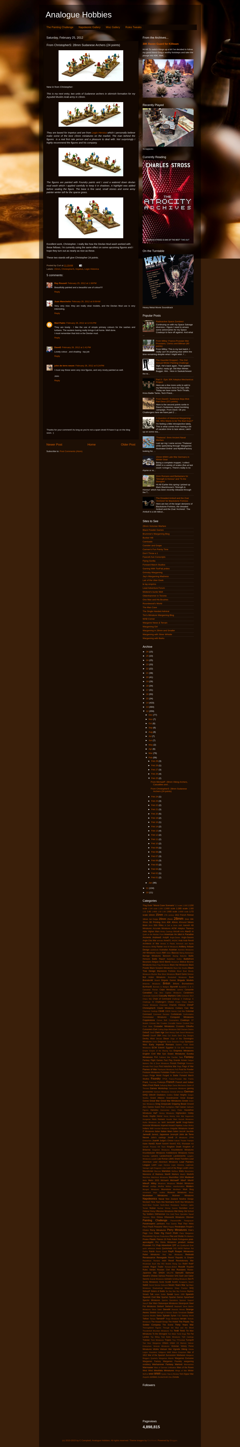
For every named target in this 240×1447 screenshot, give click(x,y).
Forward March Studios (154, 565)
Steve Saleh (157, 1309)
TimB (176, 1331)
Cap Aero (158, 993)
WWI (151, 1374)
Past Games (171, 1224)
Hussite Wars (171, 1119)
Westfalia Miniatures (164, 1370)
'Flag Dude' (148, 905)
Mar (151, 753)
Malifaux (175, 1171)
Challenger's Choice (164, 1002)
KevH (158, 1143)
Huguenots (189, 1116)
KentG (152, 1143)
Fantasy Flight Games (153, 1060)
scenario (168, 1279)
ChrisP (190, 1005)
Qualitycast (184, 1245)
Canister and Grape (152, 545)
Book (191, 977)
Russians (181, 1269)
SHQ (191, 1288)
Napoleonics (150, 1198)
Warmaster (148, 1367)
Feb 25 (155, 778)
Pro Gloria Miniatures (165, 1242)
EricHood (151, 1440)
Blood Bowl (182, 971)
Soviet (170, 1294)
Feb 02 (155, 873)
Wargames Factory (152, 1361)
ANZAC (175, 941)
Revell (171, 1261)
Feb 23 (155, 801)
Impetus (79, 269)
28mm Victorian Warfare (154, 526)
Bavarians (147, 962)
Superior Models (149, 1316)
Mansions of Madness (153, 1174)
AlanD (188, 931)
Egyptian (170, 1048)
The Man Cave (150, 607)
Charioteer (163, 1005)
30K (192, 919)
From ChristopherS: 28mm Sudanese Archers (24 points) (169, 790)
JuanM (155, 1140)
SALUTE (170, 1273)
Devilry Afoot (149, 1038)
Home (91, 444)
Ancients (147, 937)
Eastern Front (182, 1045)
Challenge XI (188, 999)
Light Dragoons (156, 1168)
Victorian (175, 1346)
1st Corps (153, 919)
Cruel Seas (147, 1026)
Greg (157, 1104)
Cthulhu (190, 1026)
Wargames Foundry (172, 1361)
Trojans (168, 1340)
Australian (163, 950)
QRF (174, 1245)
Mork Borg (188, 1189)
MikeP (183, 1180)
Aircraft (176, 931)
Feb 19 (155, 818)
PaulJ (145, 1227)
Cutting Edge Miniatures (167, 1029)
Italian (157, 1131)
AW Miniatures (149, 953)
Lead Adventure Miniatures (165, 1162)
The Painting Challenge (59, 27)
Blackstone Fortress (166, 971)
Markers (175, 1174)
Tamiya (152, 1319)
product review (186, 1242)
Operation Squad (187, 1214)
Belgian (155, 962)
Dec (151, 715)
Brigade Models (185, 980)
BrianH (157, 980)
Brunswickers (188, 984)
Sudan (190, 1312)
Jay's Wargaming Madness (156, 576)
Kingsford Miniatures (160, 1150)
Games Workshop (159, 1088)
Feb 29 (155, 761)
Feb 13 (155, 831)
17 (147, 690)
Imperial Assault (168, 1125)
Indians (146, 1128)
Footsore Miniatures (151, 1072)
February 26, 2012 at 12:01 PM (81, 323)
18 (147, 686)
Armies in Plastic (167, 944)
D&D (179, 1029)
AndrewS (156, 937)
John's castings (158, 1137)
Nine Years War (158, 1202)
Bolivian (190, 974)
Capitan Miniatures (173, 993)
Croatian (164, 1023)
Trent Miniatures (157, 1340)
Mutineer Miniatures (183, 1195)
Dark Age (159, 1032)
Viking (184, 1349)
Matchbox (146, 1177)
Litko (164, 1168)
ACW (174, 928)
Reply (57, 292)
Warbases (181, 1355)
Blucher (154, 974)
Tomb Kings (181, 1334)
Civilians (179, 1008)
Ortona (160, 1217)
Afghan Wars (153, 931)
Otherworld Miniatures (174, 1217)
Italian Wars (166, 1131)
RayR (171, 1251)
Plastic (152, 1239)
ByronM (174, 986)
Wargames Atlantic (166, 1358)
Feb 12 (155, 835)
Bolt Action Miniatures (154, 977)
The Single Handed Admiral (156, 611)
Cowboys (184, 1020)
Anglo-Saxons (187, 937)
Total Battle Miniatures (170, 1337)
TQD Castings (188, 1337)
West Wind (148, 1370)
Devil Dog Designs (186, 1036)
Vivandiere (153, 1352)
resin (164, 1261)
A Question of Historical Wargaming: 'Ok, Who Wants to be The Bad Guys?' (174, 419)
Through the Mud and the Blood (178, 1328)
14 (147, 703)
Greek (185, 1101)
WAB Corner (149, 619)
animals (160, 941)
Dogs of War (176, 1039)
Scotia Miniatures (150, 1282)
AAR (180, 925)
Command (147, 1014)
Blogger (173, 1440)
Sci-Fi (191, 1279)
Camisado (148, 541)
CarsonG (154, 996)
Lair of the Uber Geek (153, 580)
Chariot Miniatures (150, 1005)
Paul (180, 1224)
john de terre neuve (64, 365)
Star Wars (153, 1303)
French (170, 1081)
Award (158, 953)
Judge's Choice (167, 1140)
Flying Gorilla (149, 561)
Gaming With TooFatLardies (156, 568)
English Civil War (152, 1054)
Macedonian (148, 1171)
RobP (191, 1264)
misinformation (178, 1186)
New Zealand (171, 1199)
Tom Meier (172, 1334)
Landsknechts (180, 1156)
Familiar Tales (177, 1057)
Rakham (187, 1248)
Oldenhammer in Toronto (155, 596)
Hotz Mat (180, 1116)
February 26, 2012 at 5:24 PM (90, 365)
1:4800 (154, 912)
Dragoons (162, 1042)
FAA (156, 1057)
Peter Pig (159, 1233)
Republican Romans (151, 1261)
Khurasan (186, 1144)
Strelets (153, 1312)
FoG (176, 1069)
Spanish (190, 1294)
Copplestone (149, 1020)
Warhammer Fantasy (162, 1364)
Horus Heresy (169, 1116)
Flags (179, 1066)
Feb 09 (155, 847)
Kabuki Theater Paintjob (184, 1141)
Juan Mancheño (62, 301)
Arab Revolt (188, 940)
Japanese (164, 1134)
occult (191, 1208)
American (169, 934)
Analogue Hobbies (79, 14)
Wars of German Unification (165, 1367)
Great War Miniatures (170, 1101)
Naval (161, 1199)
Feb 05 (155, 864)
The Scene (168, 1325)
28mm (178, 919)
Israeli (191, 1128)
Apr (151, 749)
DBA (159, 1035)
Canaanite (189, 990)
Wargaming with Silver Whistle (157, 634)
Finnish (173, 1063)
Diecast (159, 1039)
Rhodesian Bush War (151, 1264)
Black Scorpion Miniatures (161, 968)
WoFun (145, 1374)
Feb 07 (155, 856)
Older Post (128, 444)
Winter (191, 1370)
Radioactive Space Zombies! (170, 321)
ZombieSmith (163, 1377)
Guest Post (160, 1107)
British (166, 983)
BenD (161, 962)
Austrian (173, 949)
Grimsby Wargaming (153, 572)
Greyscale (166, 1104)
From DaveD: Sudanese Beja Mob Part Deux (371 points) (172, 400)
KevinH (165, 1144)
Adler (145, 931)
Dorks (155, 1042)
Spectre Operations (170, 1300)
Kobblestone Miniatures (176, 1153)
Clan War (189, 1008)
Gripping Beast (179, 1104)
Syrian (173, 1315)
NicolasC (147, 1202)
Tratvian (146, 1340)
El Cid (177, 1048)
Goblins (170, 1095)
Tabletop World (188, 1316)
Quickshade (167, 1248)
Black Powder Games (153, 530)
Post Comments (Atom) (71, 451)
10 (147, 892)
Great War (155, 1101)
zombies (153, 1377)
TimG (182, 1331)
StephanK (178, 1306)
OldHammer (160, 1214)
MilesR (146, 1183)
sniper (157, 1294)
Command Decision (161, 1014)
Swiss (159, 1315)
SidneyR (146, 1291)
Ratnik (151, 1251)
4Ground (182, 922)
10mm (152, 915)
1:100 (185, 905)
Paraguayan (189, 1221)
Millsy (153, 1183)
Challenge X (177, 999)
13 (147, 707)
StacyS (145, 1303)
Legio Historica (91, 269)
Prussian (147, 1245)
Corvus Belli (162, 1020)
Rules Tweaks (133, 27)
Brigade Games (168, 980)
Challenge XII (148, 1002)
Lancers (154, 1156)
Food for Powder (186, 1069)
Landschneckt (166, 1156)
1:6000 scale (183, 912)
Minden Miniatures (185, 1183)
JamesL (155, 1134)
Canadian (147, 992)
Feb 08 (155, 852)
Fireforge (181, 1063)
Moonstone (166, 1189)
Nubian (153, 1208)
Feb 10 (155, 843)
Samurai (189, 1272)
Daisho (191, 1029)
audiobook (154, 950)
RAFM (180, 1248)
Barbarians (189, 953)
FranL (145, 1082)
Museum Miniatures (176, 1192)
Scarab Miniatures (157, 1279)
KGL (179, 1144)
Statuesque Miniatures (168, 1303)
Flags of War (188, 1066)
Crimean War (154, 1023)
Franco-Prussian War (178, 1079)
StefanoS (169, 1306)
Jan (151, 883)
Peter (151, 1233)
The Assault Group (159, 1322)
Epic (164, 1054)
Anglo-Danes (175, 937)
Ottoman (190, 1217)
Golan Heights (180, 1095)
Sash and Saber (186, 1276)
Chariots (172, 1005)
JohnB (170, 1137)
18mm (145, 919)
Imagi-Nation (188, 1122)
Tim (171, 1331)
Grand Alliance (157, 1098)
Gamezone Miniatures (177, 1088)
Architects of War (151, 943)
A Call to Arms (171, 925)
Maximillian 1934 (176, 1177)
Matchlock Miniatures (159, 1177)
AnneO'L (167, 940)
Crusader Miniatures (164, 1026)
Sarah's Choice (150, 1276)
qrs (178, 1245)
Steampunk (183, 1303)
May (151, 745)
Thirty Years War (184, 1325)
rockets (146, 1267)
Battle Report (158, 959)
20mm (162, 918)
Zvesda (175, 1377)
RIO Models (166, 1264)
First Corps (153, 1066)
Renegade (162, 1257)
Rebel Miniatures (151, 1254)
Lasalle (154, 1159)
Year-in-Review (173, 1374)
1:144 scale (153, 909)
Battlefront (189, 959)
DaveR (153, 1036)
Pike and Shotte (177, 1236)
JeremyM (174, 1134)
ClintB (161, 1011)
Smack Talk (148, 1294)
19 (147, 681)
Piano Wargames (187, 1233)
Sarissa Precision (166, 1276)
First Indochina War (167, 1066)
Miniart (145, 1186)
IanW (178, 1122)
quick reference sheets (152, 1248)
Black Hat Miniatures (179, 965)
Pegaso (171, 1227)
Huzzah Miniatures (186, 1119)
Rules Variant (149, 1270)
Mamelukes (189, 1171)
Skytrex (190, 1291)
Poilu (169, 1239)
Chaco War (147, 999)
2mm (187, 919)
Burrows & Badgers (161, 987)
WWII (157, 1373)
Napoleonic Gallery (89, 27)
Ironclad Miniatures (161, 1128)
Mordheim (177, 1189)
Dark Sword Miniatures (185, 1032)
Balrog (182, 953)
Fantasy (189, 1056)
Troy (174, 1340)
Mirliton (168, 1186)
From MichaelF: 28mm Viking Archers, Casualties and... (169, 783)
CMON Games (171, 1011)
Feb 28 (155, 765)
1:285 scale (182, 908)
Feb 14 (155, 826)
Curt (155, 1029)
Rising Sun (176, 1264)
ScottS (175, 1282)
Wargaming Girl (150, 626)
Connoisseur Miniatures (155, 1017)
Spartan (164, 1297)
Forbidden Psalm (168, 1072)
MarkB (167, 1174)
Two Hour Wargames (152, 1343)
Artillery (182, 946)
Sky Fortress (181, 1291)
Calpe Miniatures (167, 990)
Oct (151, 723)
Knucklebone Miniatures (182, 1150)
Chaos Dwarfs (188, 1002)
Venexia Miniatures (161, 1346)
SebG (145, 1285)
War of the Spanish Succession (162, 1355)
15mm (57, 269)
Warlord (178, 1364)
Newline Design (186, 1199)
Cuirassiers (148, 1029)
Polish (174, 1239)
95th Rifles (159, 925)
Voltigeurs (162, 1352)
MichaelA (165, 1180)
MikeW (191, 1180)
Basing (175, 956)
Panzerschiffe (175, 1221)
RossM (181, 1267)
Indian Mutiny (188, 1125)
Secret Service (154, 1285)
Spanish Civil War (151, 1297)
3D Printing (154, 922)
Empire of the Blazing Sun (160, 1051)
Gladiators (161, 1095)
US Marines (181, 1343)
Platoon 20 (161, 1239)
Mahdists (166, 1171)
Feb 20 (155, 814)
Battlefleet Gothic (174, 959)
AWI (164, 953)
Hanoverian (164, 1110)
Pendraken (180, 1226)
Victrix (156, 1349)
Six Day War (171, 1291)
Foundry (155, 1078)
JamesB (147, 1134)
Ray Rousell (60, 283)
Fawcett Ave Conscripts (154, 557)
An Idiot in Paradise (184, 934)
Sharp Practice (181, 1288)
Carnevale (147, 996)
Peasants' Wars (161, 1227)
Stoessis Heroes (178, 1309)
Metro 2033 (153, 1180)
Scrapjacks (183, 1282)
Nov (151, 719)
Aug (151, 732)
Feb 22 (155, 805)
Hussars (161, 1119)
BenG (168, 962)
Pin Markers (189, 1236)
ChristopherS (67, 269)
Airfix (182, 931)
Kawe (145, 1144)
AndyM (166, 937)
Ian (159, 1122)
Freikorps (161, 1082)
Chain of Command (162, 999)
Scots (161, 1282)
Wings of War (181, 1371)
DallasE (146, 1032)
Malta (181, 1171)
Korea (191, 1153)
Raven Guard (161, 1251)
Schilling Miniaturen (180, 1279)
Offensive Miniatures (165, 1211)
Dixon (166, 1038)
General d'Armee (176, 1092)
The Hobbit (173, 1322)
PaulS (150, 1227)
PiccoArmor (148, 1236)
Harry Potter (176, 1110)
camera (180, 990)
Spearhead (189, 1297)
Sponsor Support (186, 1300)
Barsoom (167, 956)
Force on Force (182, 1072)
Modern (190, 1186)
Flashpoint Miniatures (166, 1069)
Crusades (180, 1026)
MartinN (190, 1174)
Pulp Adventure (163, 1245)
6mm (145, 925)
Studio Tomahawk (179, 1313)
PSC (154, 1245)
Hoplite (152, 1116)
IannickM (171, 1122)
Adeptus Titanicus (186, 928)
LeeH (154, 1165)
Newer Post (54, 444)
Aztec (169, 953)
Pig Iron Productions (161, 1236)
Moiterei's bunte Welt (153, 592)
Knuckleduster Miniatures (154, 1153)
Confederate (176, 1014)
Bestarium (175, 962)
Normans (169, 1202)
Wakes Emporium (179, 1352)
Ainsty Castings (166, 931)
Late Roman (162, 1159)
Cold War (181, 1011)
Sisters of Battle (158, 1291)
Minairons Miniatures (166, 1183)
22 (147, 668)
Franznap (153, 1082)
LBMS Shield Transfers (179, 1159)
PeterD (168, 1233)
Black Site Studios (180, 968)
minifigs (153, 1186)
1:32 (144, 912)
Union (172, 1343)
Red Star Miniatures (173, 1254)
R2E (175, 1248)
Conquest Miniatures (182, 1017)
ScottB (168, 1282)
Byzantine (182, 987)
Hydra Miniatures (150, 1122)
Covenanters (174, 1020)
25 (147, 656)
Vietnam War (166, 1349)
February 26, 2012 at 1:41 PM (76, 347)
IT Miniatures (148, 1131)
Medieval (189, 1177)
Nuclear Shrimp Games (167, 1208)
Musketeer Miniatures (155, 1195)
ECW (154, 1047)
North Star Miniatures (184, 1202)
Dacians (184, 1029)
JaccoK (182, 1131)
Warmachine (189, 1364)
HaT (155, 1113)
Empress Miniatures (184, 1050)
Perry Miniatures (177, 1229)
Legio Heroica (99, 132)
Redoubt (189, 1254)
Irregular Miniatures (179, 1128)
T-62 (179, 1316)
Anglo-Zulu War (149, 940)
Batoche (183, 956)
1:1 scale (178, 905)
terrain (183, 1318)
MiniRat (161, 1186)
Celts (178, 996)
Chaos (177, 1002)
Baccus (175, 953)
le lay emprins (149, 584)
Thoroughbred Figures (152, 1328)
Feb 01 (155, 877)
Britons (176, 984)
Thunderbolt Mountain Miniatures (156, 1331)
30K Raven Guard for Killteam (161, 44)
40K (169, 922)
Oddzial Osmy (149, 1211)
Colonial (190, 1011)
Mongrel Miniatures (151, 1189)
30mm (145, 922)
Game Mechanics (179, 1085)
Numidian (183, 1208)
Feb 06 (155, 860)
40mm (175, 922)
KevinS (173, 1144)
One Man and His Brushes (155, 599)
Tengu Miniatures (172, 1319)
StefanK (160, 1306)
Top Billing (155, 1337)
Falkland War (164, 1057)
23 (147, 664)
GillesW (152, 1095)
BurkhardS (147, 987)
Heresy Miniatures (166, 1113)
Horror (159, 1116)
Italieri (175, 1131)
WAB (169, 1352)
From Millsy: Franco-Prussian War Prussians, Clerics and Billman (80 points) (172, 343)
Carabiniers (189, 993)
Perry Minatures (158, 1230)
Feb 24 (155, 796)
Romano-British (171, 1267)
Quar (192, 1245)
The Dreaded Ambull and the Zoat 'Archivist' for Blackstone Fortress (172, 499)
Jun (151, 740)
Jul (150, 736)
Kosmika (146, 1156)
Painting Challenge (155, 1220)
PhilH (175, 1233)
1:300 (191, 908)
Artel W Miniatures (171, 947)
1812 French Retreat (184, 915)
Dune (169, 1042)
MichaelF (174, 1180)
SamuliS (179, 1272)
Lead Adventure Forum (154, 588)
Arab (180, 940)
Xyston (164, 1374)
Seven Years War (176, 1285)
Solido (163, 1294)
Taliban (146, 1319)
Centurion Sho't (187, 996)
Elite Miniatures (187, 1048)
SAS (176, 1276)
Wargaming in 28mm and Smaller (159, 630)
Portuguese (183, 1239)
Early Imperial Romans (161, 1044)
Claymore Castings (150, 1011)
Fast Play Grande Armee (175, 1060)
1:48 (149, 911)
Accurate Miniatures (161, 928)
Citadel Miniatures (165, 1008)
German (189, 1091)
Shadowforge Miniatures (163, 1288)
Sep (151, 727)
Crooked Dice (188, 1023)
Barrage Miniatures (152, 956)
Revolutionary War (185, 1261)
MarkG (182, 1174)
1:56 (164, 912)
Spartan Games (176, 1297)
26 (147, 651)
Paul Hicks (188, 1224)
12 (147, 711)
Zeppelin (146, 1377)
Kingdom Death (174, 1147)
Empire (145, 1051)
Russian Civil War (166, 1270)
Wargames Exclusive (184, 1358)
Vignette (176, 1349)
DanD (152, 1032)
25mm (170, 919)
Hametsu (154, 1110)
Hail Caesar (180, 1107)
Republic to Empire (184, 1257)
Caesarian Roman (150, 990)
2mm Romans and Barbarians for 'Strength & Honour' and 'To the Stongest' (172, 479)
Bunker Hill (148, 538)
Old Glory (178, 1211)
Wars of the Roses (185, 1367)
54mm (190, 922)
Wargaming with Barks (153, 638)
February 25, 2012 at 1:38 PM (82, 283)
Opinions (146, 1217)
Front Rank (153, 1085)
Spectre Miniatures (151, 1300)
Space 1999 (179, 1294)
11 (147, 888)
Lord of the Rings (174, 1168)
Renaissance (149, 1257)
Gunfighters (170, 1107)
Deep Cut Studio (169, 1036)
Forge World (155, 1075)
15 (147, 698)
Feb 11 (155, 839)
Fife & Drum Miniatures (159, 1063)
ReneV (171, 1257)
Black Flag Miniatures (160, 965)
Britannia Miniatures (151, 984)
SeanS (191, 1282)
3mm (163, 922)
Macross (157, 1171)
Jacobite (190, 1131)
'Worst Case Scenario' (164, 905)
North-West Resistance (169, 1205)
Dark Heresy (170, 1032)
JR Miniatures (181, 1137)
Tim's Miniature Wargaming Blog (158, 615)
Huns (154, 1119)
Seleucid (164, 1285)
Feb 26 (155, 774)
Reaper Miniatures (184, 1251)
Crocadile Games (175, 1023)
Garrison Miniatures (161, 1092)
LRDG (191, 1168)
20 (147, 677)
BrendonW (148, 980)
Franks (191, 1079)
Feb (151, 757)
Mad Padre (59, 323)
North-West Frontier (151, 1205)
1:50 (159, 912)
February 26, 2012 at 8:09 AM (86, 301)
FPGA (165, 1079)
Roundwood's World (152, 603)
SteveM (166, 1309)
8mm (151, 925)
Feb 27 (155, 769)
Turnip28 (190, 1340)
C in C (191, 987)
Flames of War (150, 1069)
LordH (185, 1168)
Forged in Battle (170, 1075)
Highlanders (181, 1113)
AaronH (186, 925)
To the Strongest (160, 1334)
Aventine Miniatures (186, 950)
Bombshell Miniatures (177, 977)
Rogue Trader (156, 1267)
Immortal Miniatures (151, 1125)
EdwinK (161, 1048)
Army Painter (157, 947)
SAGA (161, 1272)
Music (191, 1192)
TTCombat (181, 1340)
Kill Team (162, 1147)
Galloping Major (166, 1085)
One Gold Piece (172, 1214)
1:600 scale (172, 911)
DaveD (57, 347)
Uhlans (165, 1343)
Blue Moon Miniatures (166, 974)
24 (147, 660)
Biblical (183, 962)
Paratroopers (149, 1223)
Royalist (190, 1267)
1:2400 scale (169, 908)
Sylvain (166, 1315)
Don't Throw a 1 (150, 553)
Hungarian (147, 1119)
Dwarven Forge (178, 1042)
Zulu (170, 1377)
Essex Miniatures (176, 1054)
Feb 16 (155, 822)
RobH (184, 1264)
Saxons (146, 1279)
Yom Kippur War (186, 1374)
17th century (169, 915)
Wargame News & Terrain (155, 623)
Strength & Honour (164, 1313)
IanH (163, 1122)
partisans (161, 1224)
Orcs (153, 1217)
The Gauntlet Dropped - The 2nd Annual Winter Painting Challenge (172, 361)
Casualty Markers (167, 996)
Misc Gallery (113, 27)
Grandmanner (172, 1098)
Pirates (146, 1239)
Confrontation (188, 1014)
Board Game (181, 974)
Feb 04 (155, 869)
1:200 (160, 909)
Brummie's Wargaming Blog (156, 534)
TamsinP (160, 1318)
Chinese (181, 1005)
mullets (162, 1192)
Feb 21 (155, 809)
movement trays (150, 1192)
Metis (145, 1180)
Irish (151, 1128)
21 (147, 673)
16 (147, 694)
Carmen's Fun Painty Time (155, 549)
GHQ (145, 1095)
